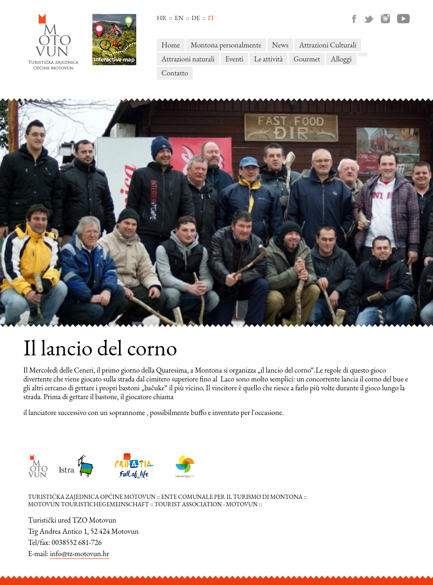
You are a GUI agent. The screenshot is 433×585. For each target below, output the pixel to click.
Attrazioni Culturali (327, 45)
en (179, 18)
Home (170, 45)
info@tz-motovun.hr (79, 553)
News (280, 45)
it (211, 18)
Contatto (174, 73)
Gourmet (306, 59)
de (195, 18)
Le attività (268, 59)
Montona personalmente (226, 45)
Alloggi (341, 59)
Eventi (234, 59)
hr (162, 18)
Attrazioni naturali (188, 59)
